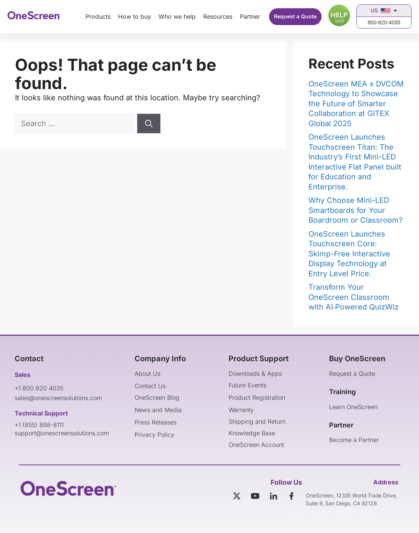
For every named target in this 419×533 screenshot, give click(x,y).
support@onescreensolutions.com (62, 433)
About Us (147, 373)
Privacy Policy (154, 434)
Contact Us (150, 386)
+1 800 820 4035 (39, 388)
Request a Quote (295, 16)
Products (98, 16)
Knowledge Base (252, 433)
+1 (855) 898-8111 (39, 425)
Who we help (177, 16)
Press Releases (156, 422)
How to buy (134, 16)
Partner (250, 16)
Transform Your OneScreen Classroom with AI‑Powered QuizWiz (353, 297)
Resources (217, 16)
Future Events (247, 385)
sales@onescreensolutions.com (58, 398)
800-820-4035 (384, 22)
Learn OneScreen (353, 407)
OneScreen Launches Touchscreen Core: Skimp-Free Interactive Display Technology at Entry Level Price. (349, 253)
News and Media (158, 410)
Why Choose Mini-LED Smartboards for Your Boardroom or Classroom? (355, 210)
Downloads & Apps (255, 373)
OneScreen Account (256, 444)
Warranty (241, 410)
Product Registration (257, 397)
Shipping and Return (257, 421)
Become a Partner (354, 440)
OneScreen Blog (157, 397)
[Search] (148, 123)
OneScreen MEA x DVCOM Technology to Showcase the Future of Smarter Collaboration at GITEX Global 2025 (356, 103)
